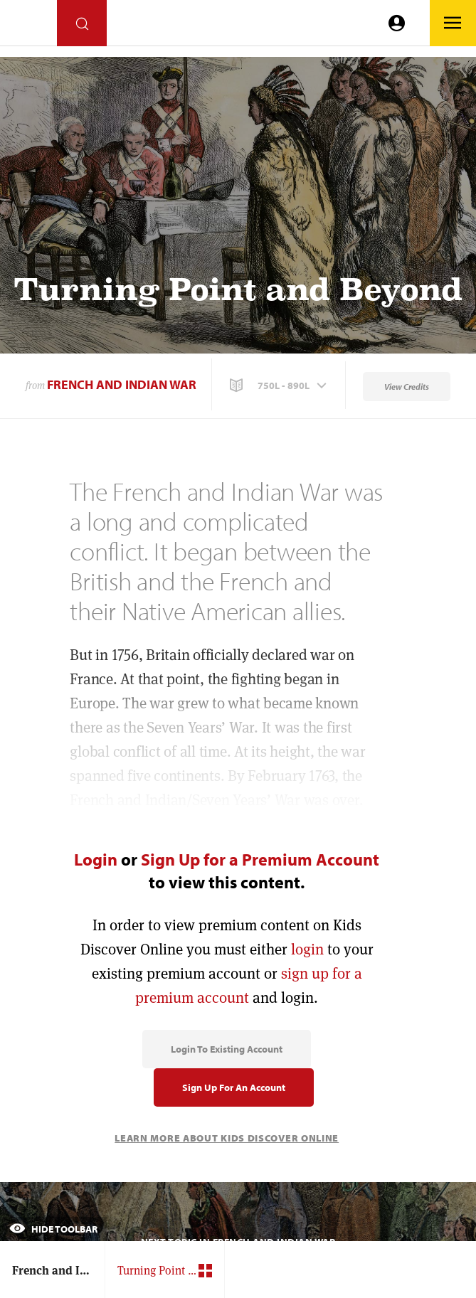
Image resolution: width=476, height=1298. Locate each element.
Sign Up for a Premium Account (260, 859)
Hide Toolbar (53, 1229)
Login (95, 859)
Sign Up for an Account (233, 1087)
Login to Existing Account (226, 1049)
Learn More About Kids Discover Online (227, 1138)
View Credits (406, 386)
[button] (279, 385)
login (307, 949)
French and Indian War (121, 384)
